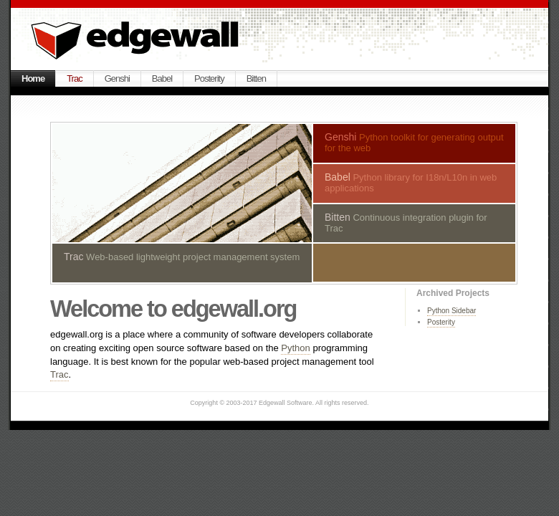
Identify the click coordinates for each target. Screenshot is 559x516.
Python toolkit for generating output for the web (414, 142)
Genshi (117, 78)
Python (295, 348)
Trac (74, 78)
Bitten (256, 78)
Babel (162, 78)
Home (33, 78)
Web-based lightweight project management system (182, 256)
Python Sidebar (451, 311)
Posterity (209, 78)
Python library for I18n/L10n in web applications (411, 182)
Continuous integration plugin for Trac (406, 222)
